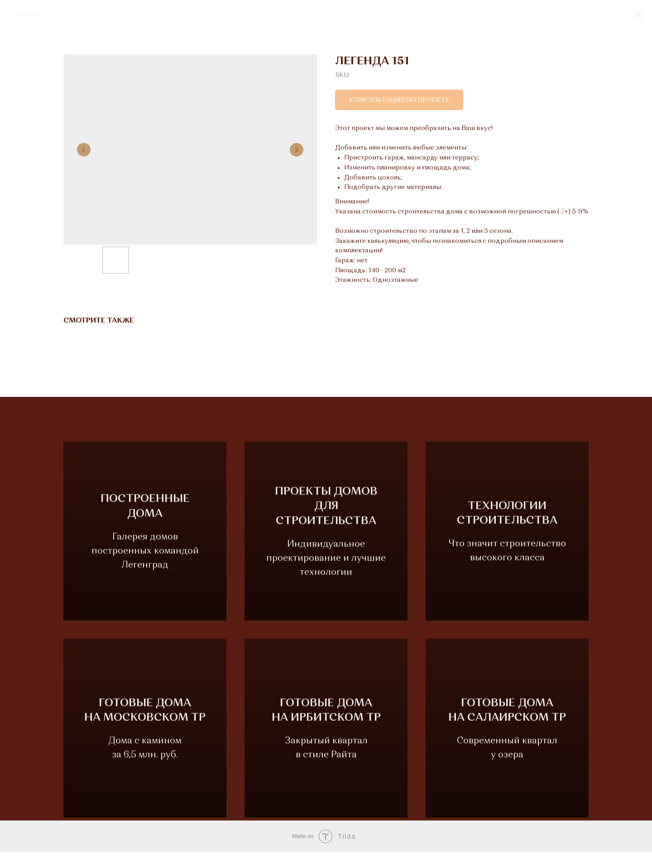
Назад (27, 13)
